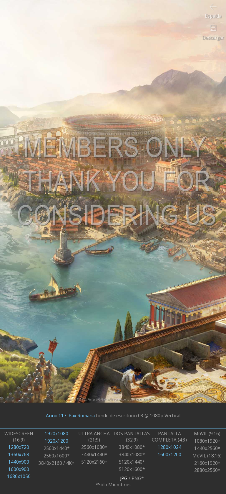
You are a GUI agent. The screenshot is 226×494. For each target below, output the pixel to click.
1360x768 (18, 455)
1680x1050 (19, 476)
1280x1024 (169, 447)
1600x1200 (169, 455)
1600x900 (18, 469)
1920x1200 (56, 441)
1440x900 (18, 462)
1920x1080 (56, 434)
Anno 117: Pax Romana (70, 416)
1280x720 (18, 447)
